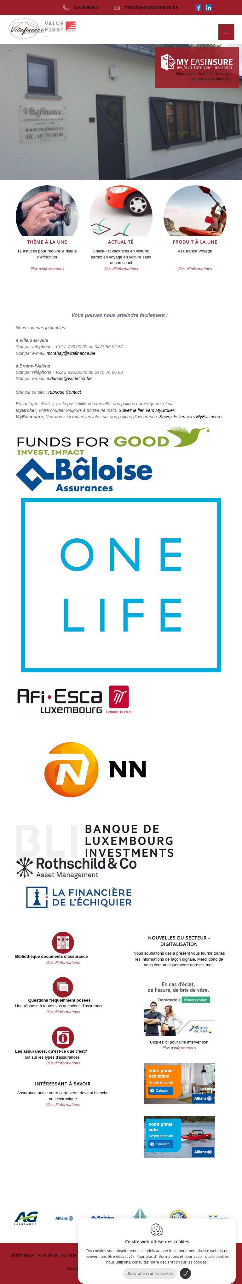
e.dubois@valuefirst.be (69, 378)
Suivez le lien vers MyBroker (146, 410)
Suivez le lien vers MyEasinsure (190, 416)
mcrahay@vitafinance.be (146, 7)
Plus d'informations (47, 268)
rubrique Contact (64, 392)
